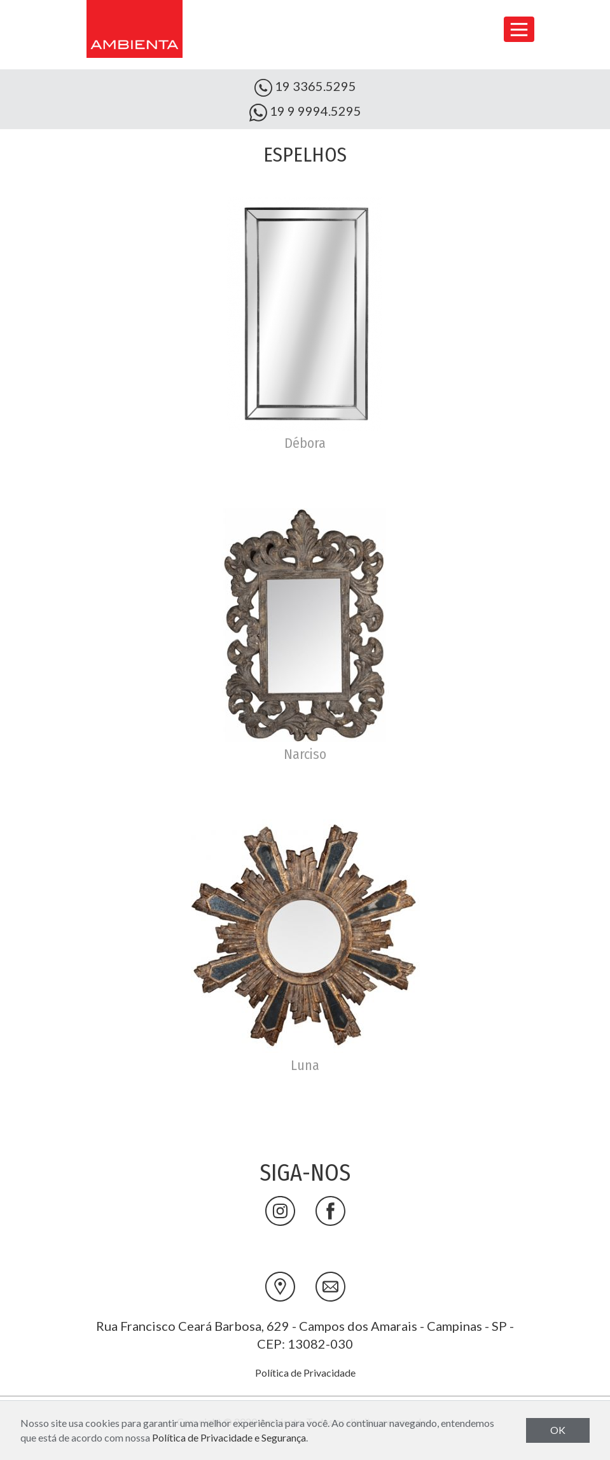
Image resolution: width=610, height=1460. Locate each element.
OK (557, 1430)
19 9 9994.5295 (305, 112)
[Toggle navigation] (519, 29)
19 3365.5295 (305, 87)
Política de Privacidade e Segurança (229, 1437)
